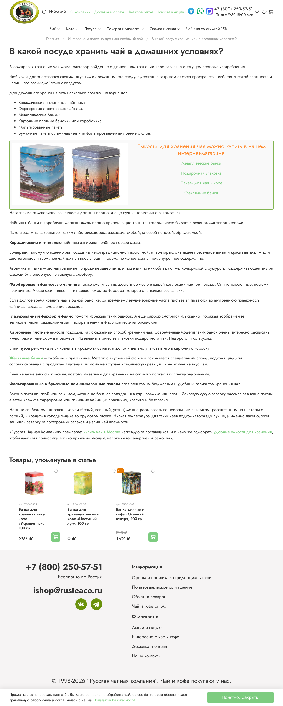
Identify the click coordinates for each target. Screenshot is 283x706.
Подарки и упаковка (125, 28)
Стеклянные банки (201, 193)
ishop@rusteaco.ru (67, 590)
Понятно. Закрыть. (241, 697)
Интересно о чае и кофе (155, 637)
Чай (55, 28)
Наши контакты (146, 656)
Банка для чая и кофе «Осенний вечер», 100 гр (132, 519)
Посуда (92, 28)
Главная (52, 38)
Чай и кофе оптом (149, 606)
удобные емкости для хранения (243, 432)
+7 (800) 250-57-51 (64, 567)
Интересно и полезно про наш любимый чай (105, 38)
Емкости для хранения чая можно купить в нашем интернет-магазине (201, 149)
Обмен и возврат (148, 596)
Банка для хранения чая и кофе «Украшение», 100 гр (27, 522)
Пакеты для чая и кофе (201, 183)
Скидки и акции (165, 28)
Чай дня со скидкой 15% (206, 28)
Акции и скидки (147, 627)
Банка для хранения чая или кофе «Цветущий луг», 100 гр (82, 522)
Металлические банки (201, 163)
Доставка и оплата (149, 646)
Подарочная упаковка (201, 173)
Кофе (72, 28)
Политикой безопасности (114, 700)
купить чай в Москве (102, 432)
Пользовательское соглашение (162, 587)
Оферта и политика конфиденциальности (171, 577)
